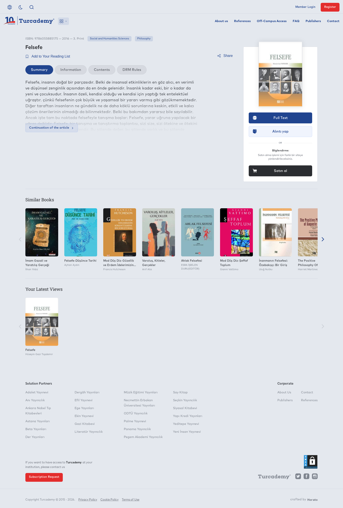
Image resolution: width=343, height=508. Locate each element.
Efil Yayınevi (84, 400)
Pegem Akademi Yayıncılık (143, 437)
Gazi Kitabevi (85, 424)
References (242, 21)
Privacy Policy (87, 498)
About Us (284, 392)
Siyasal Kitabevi (185, 408)
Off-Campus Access (272, 21)
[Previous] (20, 240)
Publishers (313, 21)
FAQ (296, 21)
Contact (333, 21)
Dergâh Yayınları (87, 392)
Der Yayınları (35, 437)
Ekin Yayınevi (84, 416)
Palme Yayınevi (135, 421)
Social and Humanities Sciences (109, 38)
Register (330, 7)
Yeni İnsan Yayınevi (187, 431)
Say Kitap (180, 392)
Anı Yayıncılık (35, 400)
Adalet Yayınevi (36, 392)
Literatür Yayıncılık (89, 431)
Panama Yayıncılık (137, 429)
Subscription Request (44, 477)
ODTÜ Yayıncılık (135, 413)
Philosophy (143, 38)
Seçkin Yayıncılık (185, 400)
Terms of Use (130, 498)
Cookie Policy (109, 498)
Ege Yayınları (84, 408)
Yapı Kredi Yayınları (187, 416)
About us (221, 21)
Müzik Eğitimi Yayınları (141, 392)
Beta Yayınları (35, 429)
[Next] (322, 240)
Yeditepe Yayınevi (186, 424)
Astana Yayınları (37, 421)
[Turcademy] (272, 477)
